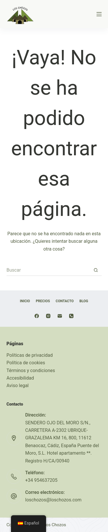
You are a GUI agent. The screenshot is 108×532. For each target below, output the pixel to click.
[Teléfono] (71, 316)
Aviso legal (18, 385)
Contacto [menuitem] (64, 301)
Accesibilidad (20, 378)
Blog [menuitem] (83, 301)
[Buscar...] (48, 270)
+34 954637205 (41, 480)
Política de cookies (26, 362)
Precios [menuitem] (43, 301)
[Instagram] (48, 316)
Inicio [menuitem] (25, 301)
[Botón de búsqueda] (96, 270)
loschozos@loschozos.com (53, 500)
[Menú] (99, 14)
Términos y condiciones (31, 370)
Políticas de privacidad (30, 355)
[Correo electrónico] (60, 316)
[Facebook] (37, 316)
